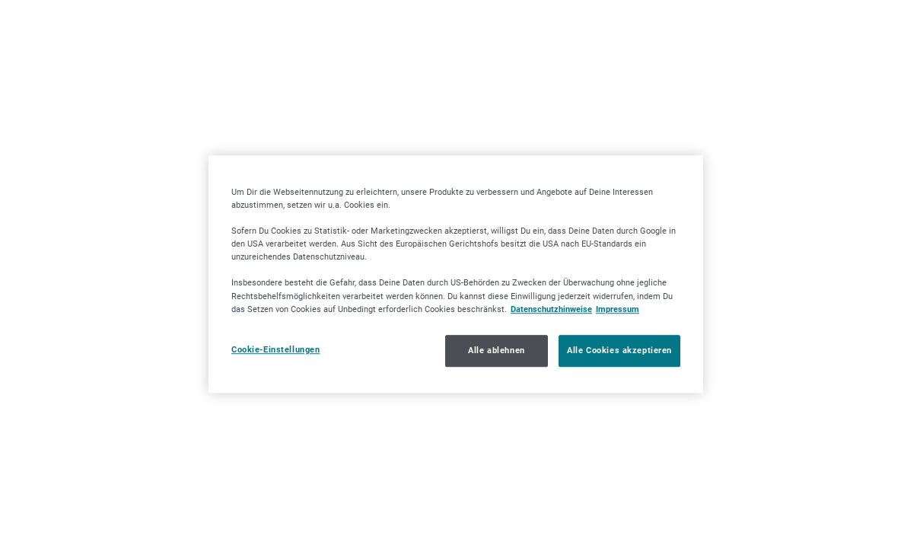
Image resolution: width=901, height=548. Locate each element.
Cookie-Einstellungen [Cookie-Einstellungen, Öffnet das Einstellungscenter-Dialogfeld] (275, 349)
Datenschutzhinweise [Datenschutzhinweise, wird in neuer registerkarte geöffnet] (551, 309)
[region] (456, 274)
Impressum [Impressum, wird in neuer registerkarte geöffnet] (617, 309)
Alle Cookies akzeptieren (619, 350)
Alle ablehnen (496, 350)
